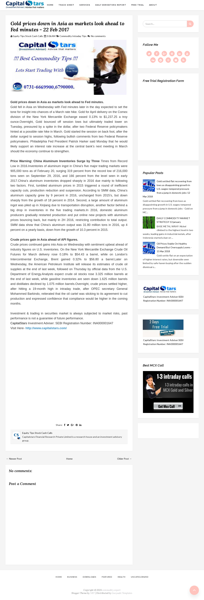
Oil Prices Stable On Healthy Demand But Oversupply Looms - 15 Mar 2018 (174, 247)
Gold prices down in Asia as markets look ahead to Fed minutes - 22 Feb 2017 (67, 26)
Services (84, 5)
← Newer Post (14, 458)
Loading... (168, 120)
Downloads (89, 577)
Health (121, 577)
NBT (92, 593)
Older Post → (124, 458)
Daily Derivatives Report (110, 5)
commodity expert (111, 590)
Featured (107, 577)
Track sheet (66, 5)
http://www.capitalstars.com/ (46, 328)
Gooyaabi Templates (122, 593)
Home (50, 5)
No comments (98, 36)
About (153, 5)
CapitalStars (19, 323)
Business (72, 577)
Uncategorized (139, 577)
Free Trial (137, 5)
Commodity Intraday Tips (73, 36)
